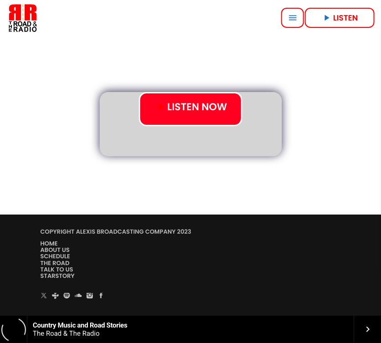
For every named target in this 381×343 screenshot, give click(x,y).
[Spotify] (67, 296)
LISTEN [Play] (339, 17)
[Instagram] (89, 296)
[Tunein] (55, 296)
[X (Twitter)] (44, 296)
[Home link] (23, 18)
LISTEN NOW (190, 107)
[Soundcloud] (78, 296)
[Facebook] (101, 296)
